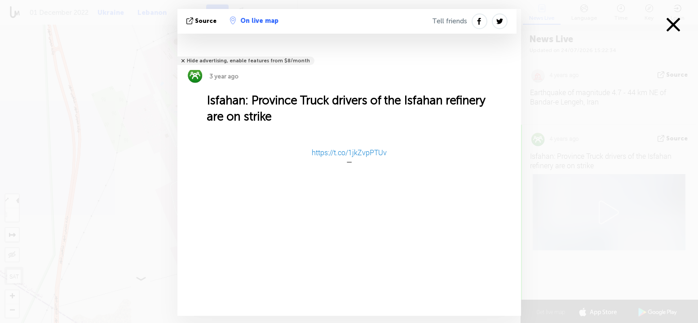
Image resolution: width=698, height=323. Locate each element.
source (202, 20)
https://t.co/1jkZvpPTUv (349, 152)
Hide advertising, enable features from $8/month (248, 61)
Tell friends (449, 21)
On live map (254, 21)
